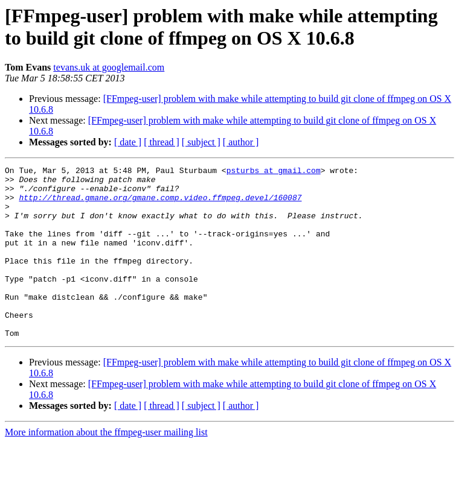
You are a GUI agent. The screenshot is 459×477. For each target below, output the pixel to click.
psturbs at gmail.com (273, 171)
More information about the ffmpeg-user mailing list (106, 466)
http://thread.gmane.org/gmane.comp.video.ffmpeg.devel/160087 (160, 204)
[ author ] (241, 142)
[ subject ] (201, 142)
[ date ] (127, 142)
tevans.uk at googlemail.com (108, 67)
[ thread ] (161, 142)
